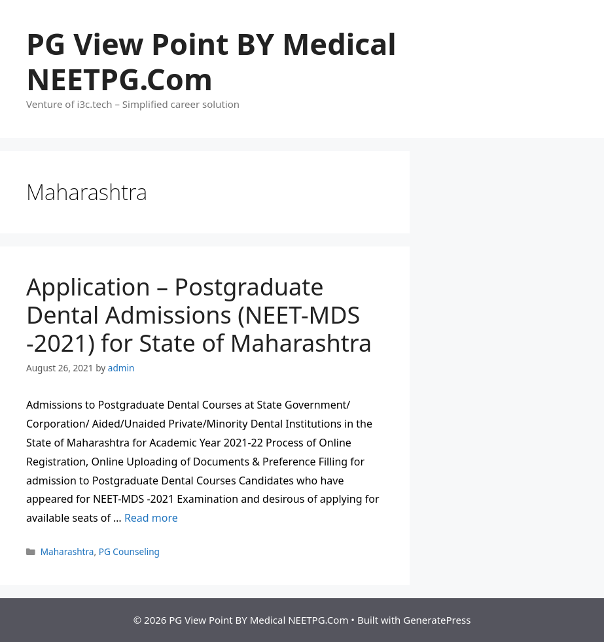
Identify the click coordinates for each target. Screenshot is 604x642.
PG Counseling (129, 551)
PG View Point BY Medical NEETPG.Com (211, 61)
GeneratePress (437, 619)
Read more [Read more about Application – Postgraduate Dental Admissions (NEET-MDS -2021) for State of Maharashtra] (151, 518)
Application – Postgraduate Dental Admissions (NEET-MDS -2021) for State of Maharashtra (199, 315)
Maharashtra (67, 551)
